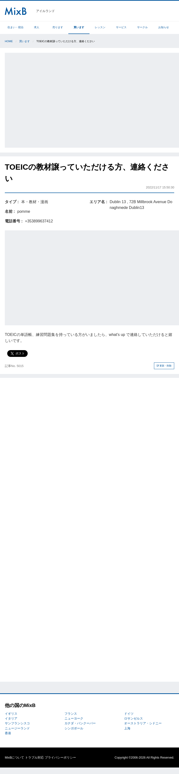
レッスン (100, 27)
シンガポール (73, 728)
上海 (127, 728)
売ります (57, 27)
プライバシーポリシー (60, 757)
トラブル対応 (34, 757)
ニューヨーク (73, 718)
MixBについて (14, 757)
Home (9, 41)
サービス (121, 27)
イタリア (11, 718)
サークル (142, 27)
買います (79, 27)
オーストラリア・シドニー (143, 723)
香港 (8, 733)
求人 (36, 27)
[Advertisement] (46, 99)
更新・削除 (164, 365)
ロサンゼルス (133, 718)
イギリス (11, 713)
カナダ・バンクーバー (80, 723)
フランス (70, 713)
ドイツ (129, 713)
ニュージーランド (17, 728)
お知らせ (163, 27)
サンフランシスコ (17, 723)
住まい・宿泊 (15, 27)
